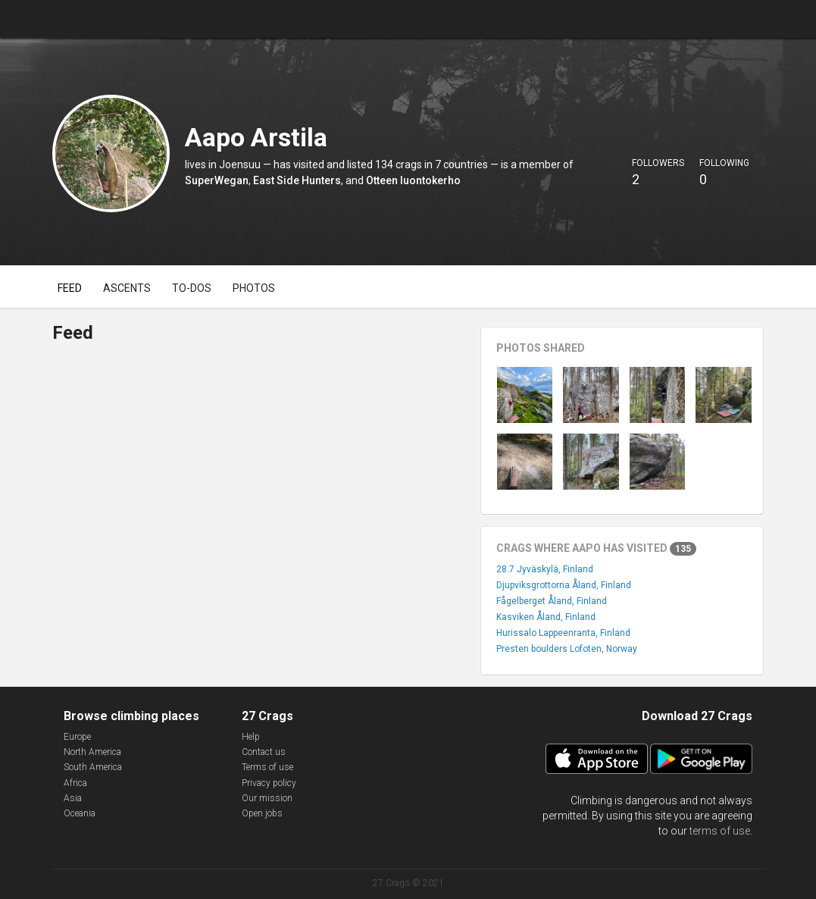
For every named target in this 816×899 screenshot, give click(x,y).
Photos (254, 288)
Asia (73, 798)
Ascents (127, 288)
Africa (75, 783)
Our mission (267, 798)
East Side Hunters (297, 180)
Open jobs (262, 813)
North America (92, 752)
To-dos (191, 288)
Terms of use (267, 767)
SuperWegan (217, 180)
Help (251, 736)
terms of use (719, 831)
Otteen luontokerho (413, 180)
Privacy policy (269, 783)
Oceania (79, 813)
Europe (77, 736)
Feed (70, 288)
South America (93, 767)
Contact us (264, 752)
